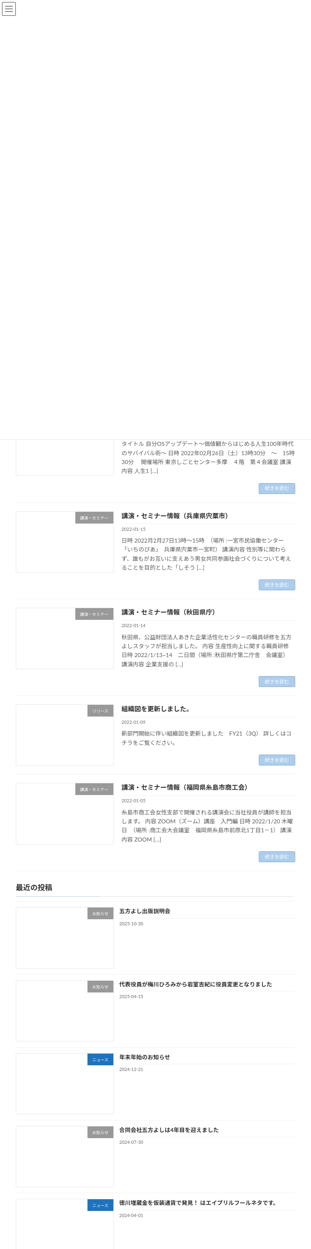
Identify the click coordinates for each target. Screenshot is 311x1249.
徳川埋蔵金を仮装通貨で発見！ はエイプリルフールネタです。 (199, 1203)
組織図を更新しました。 (157, 709)
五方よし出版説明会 (144, 911)
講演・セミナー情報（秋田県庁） (170, 612)
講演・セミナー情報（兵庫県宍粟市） (176, 516)
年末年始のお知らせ (144, 1057)
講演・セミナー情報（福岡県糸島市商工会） (186, 787)
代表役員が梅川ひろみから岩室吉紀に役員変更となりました (196, 984)
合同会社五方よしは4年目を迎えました (169, 1129)
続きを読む (277, 488)
